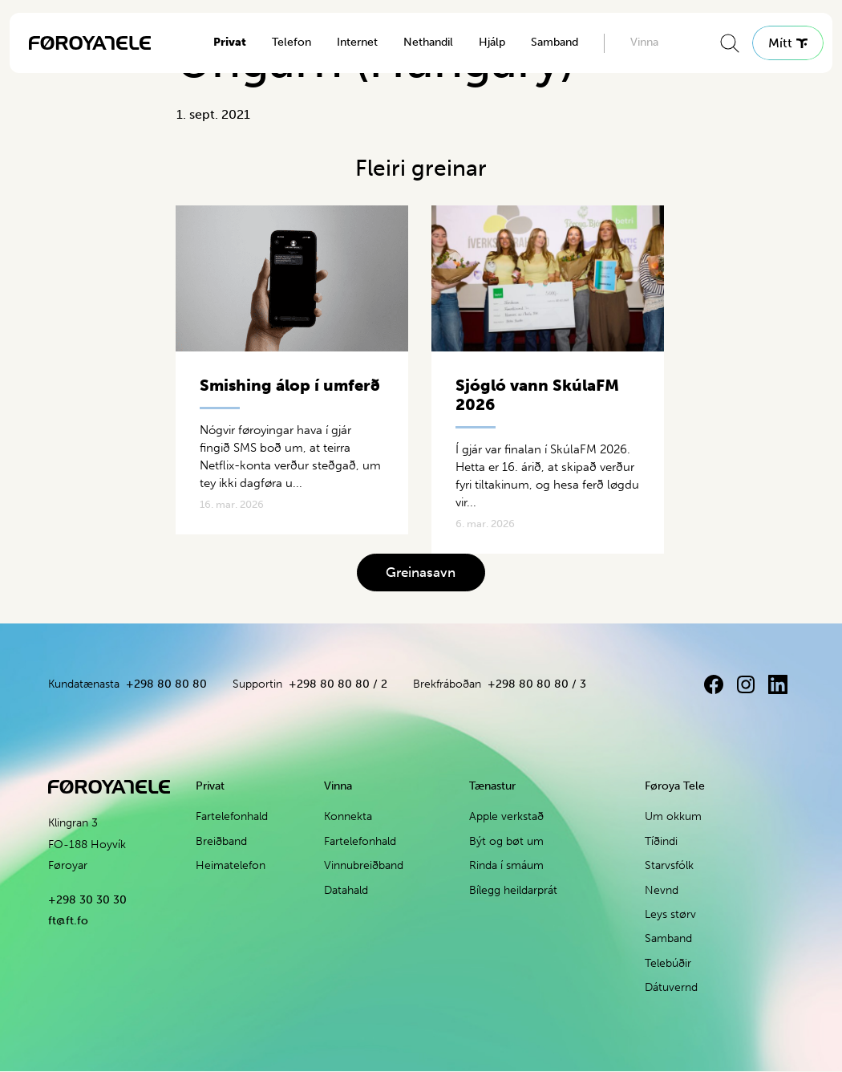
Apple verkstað (506, 817)
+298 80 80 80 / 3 (537, 684)
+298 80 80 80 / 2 (338, 684)
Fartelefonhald (232, 817)
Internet (357, 42)
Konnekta (348, 817)
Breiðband (221, 841)
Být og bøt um (506, 841)
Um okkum (673, 817)
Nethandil (428, 42)
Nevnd (661, 890)
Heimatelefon (230, 865)
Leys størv (670, 914)
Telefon (291, 42)
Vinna (644, 42)
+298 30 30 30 (87, 900)
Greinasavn (420, 572)
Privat (229, 42)
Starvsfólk (669, 865)
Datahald (346, 890)
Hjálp (492, 42)
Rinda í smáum (506, 865)
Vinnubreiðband (363, 865)
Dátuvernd (671, 987)
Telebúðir (668, 963)
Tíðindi (661, 841)
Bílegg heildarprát (513, 890)
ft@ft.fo (68, 921)
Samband (554, 42)
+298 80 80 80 (166, 684)
